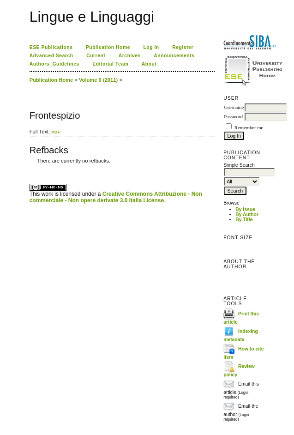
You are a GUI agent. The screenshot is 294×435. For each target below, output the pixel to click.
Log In (151, 47)
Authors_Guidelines (54, 63)
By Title (243, 219)
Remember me (248, 127)
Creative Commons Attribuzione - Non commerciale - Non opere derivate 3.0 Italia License (116, 197)
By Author (246, 214)
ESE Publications (51, 47)
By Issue (245, 209)
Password (233, 116)
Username (234, 107)
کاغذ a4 (30, 167)
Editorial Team (110, 63)
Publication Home (108, 47)
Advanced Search (51, 55)
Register (182, 47)
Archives (130, 55)
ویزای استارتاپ (32, 167)
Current (95, 55)
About (149, 63)
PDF (55, 131)
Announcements (174, 55)
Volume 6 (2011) (98, 80)
